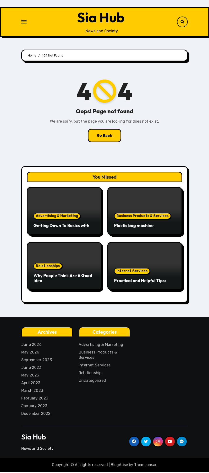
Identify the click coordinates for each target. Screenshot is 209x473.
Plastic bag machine (134, 226)
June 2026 (31, 345)
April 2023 (30, 384)
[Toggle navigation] (24, 22)
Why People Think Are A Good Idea (62, 279)
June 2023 (31, 368)
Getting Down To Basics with (61, 226)
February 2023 (34, 399)
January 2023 (34, 407)
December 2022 (36, 414)
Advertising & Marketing (57, 217)
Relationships (48, 267)
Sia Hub (101, 18)
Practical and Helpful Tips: (140, 281)
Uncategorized (92, 381)
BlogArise (119, 465)
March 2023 (32, 391)
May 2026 (30, 353)
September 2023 (36, 361)
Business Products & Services (142, 217)
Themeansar (145, 465)
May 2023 (30, 376)
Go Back (104, 136)
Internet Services (132, 272)
